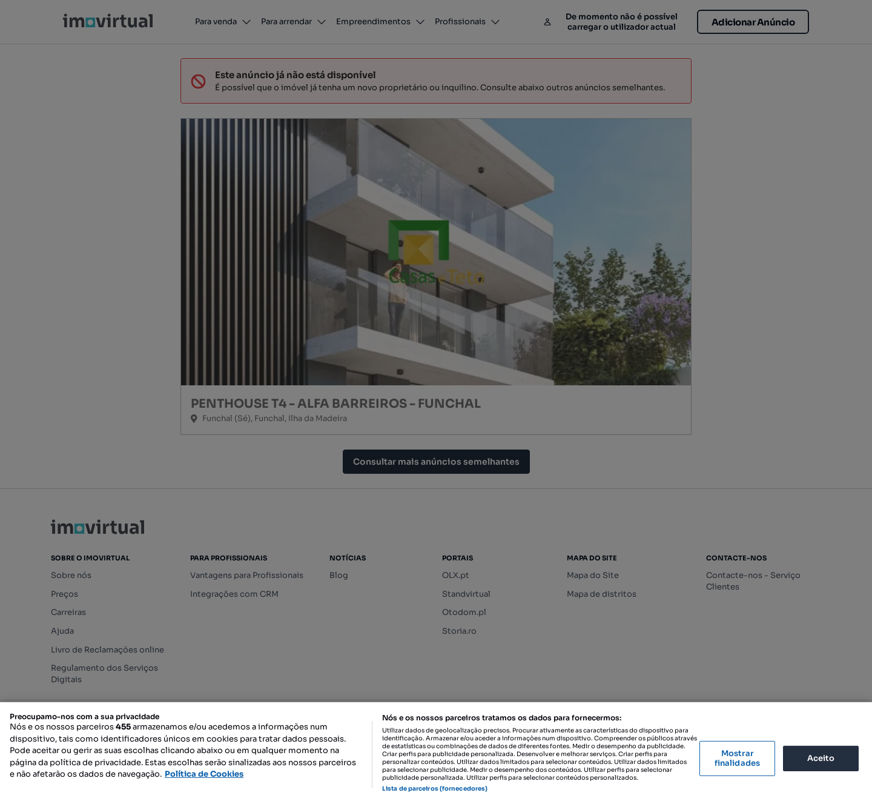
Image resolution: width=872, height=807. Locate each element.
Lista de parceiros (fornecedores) (434, 788)
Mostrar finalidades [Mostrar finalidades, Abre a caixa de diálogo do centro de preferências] (737, 758)
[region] (436, 754)
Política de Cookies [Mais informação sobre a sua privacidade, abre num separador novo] (204, 774)
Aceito (821, 758)
